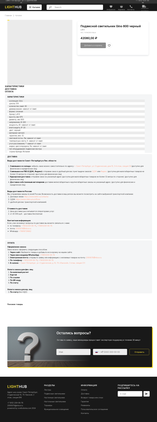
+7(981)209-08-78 (44, 226)
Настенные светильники (54, 398)
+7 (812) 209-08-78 (15, 403)
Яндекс (104, 171)
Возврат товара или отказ (92, 398)
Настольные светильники (55, 401)
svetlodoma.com (24, 408)
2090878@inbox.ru (23, 228)
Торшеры (48, 405)
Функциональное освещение (56, 409)
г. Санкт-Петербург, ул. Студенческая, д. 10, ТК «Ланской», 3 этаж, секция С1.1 (52, 263)
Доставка (85, 394)
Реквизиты (85, 405)
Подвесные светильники (54, 394)
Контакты (85, 413)
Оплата (84, 390)
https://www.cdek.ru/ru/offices (28, 199)
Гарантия (85, 401)
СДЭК (94, 171)
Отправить (139, 352)
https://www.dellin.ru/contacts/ (36, 197)
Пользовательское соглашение (94, 409)
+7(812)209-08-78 (28, 226)
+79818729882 (25, 231)
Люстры (47, 390)
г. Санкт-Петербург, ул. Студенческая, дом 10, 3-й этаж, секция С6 (102, 166)
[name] (73, 352)
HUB (13, 7)
